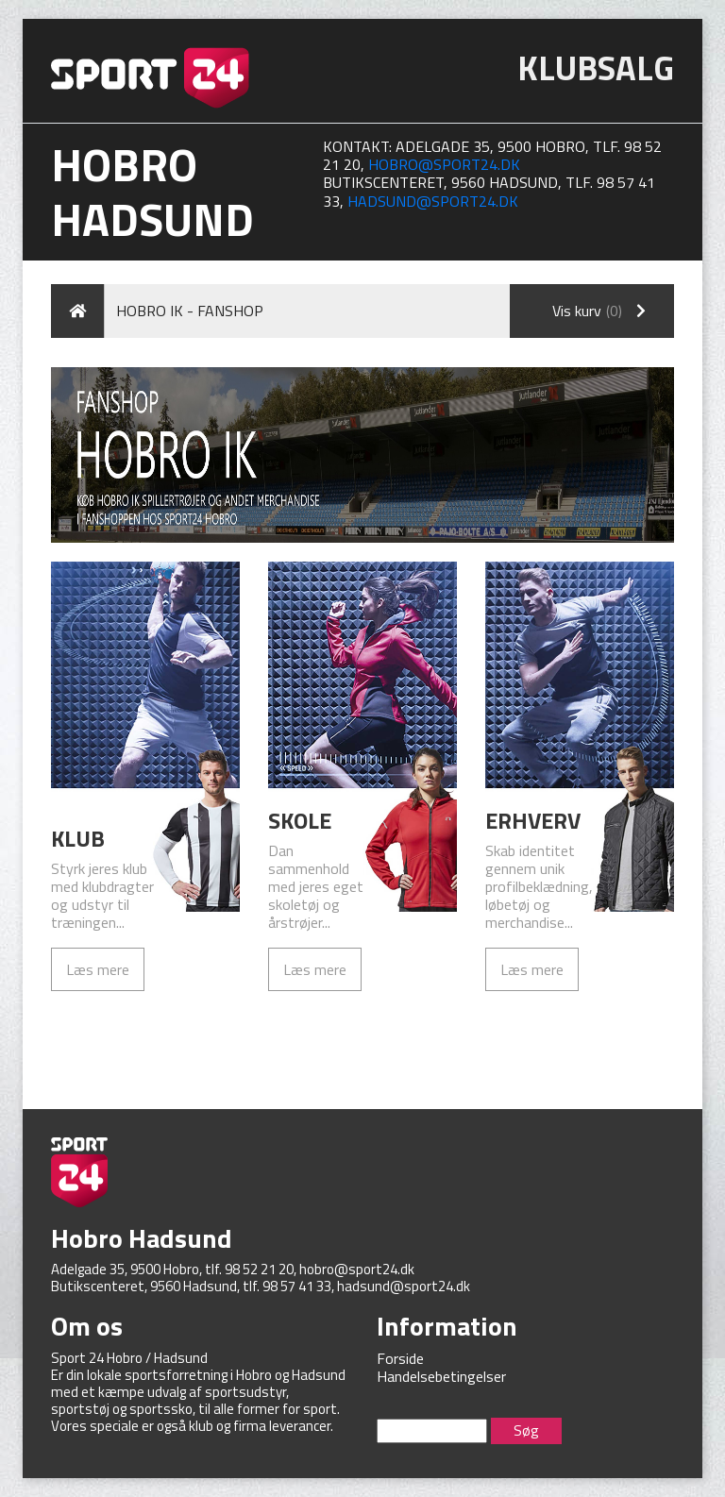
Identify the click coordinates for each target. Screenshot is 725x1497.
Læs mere (97, 969)
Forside (400, 1358)
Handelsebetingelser (441, 1376)
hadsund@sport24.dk (432, 201)
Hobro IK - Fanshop (189, 310)
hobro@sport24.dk (444, 164)
